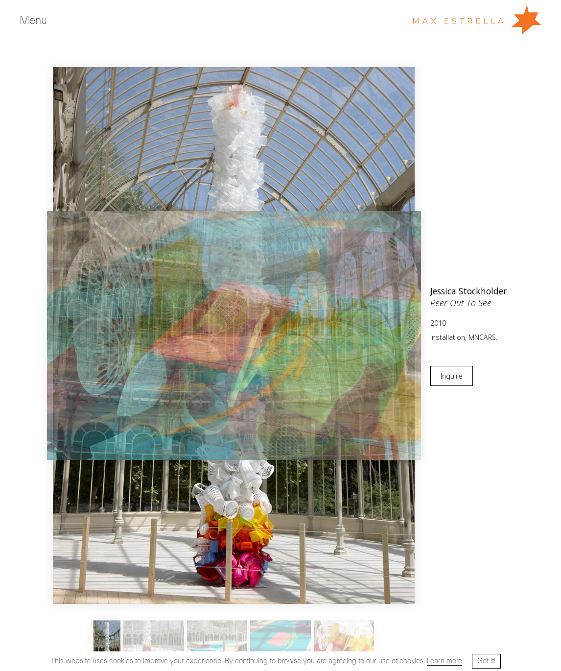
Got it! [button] (486, 661)
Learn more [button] (444, 661)
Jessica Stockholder (468, 291)
